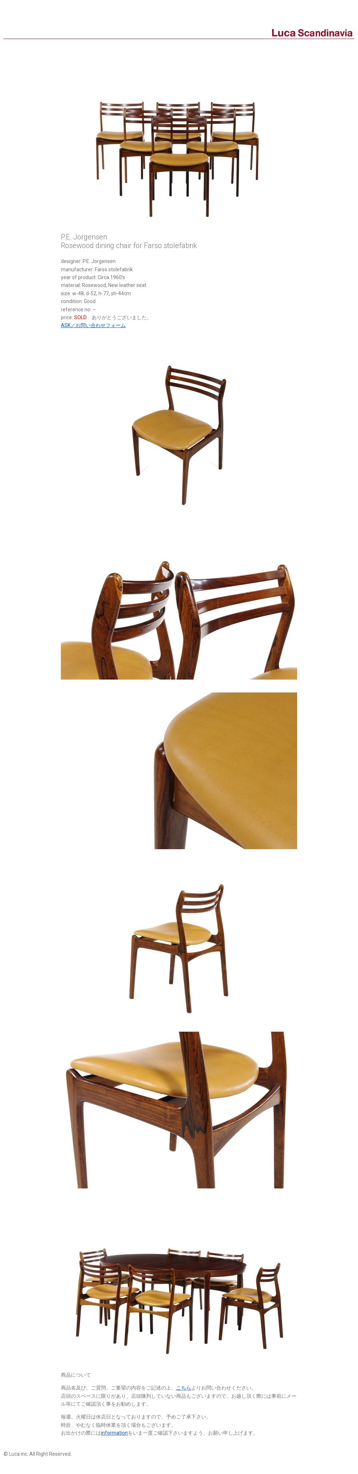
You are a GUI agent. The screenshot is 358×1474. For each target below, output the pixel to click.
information (114, 1433)
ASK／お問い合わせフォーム (93, 325)
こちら (183, 1388)
